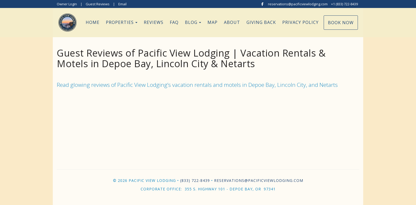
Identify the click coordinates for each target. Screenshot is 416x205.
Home (92, 22)
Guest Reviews (98, 4)
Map (212, 22)
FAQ (174, 22)
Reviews (153, 22)
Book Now (341, 22)
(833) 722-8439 (195, 180)
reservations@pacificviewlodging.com (298, 4)
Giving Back (261, 22)
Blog (191, 22)
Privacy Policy (300, 22)
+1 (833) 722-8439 (344, 4)
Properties (120, 22)
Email (122, 4)
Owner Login (67, 4)
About (232, 22)
